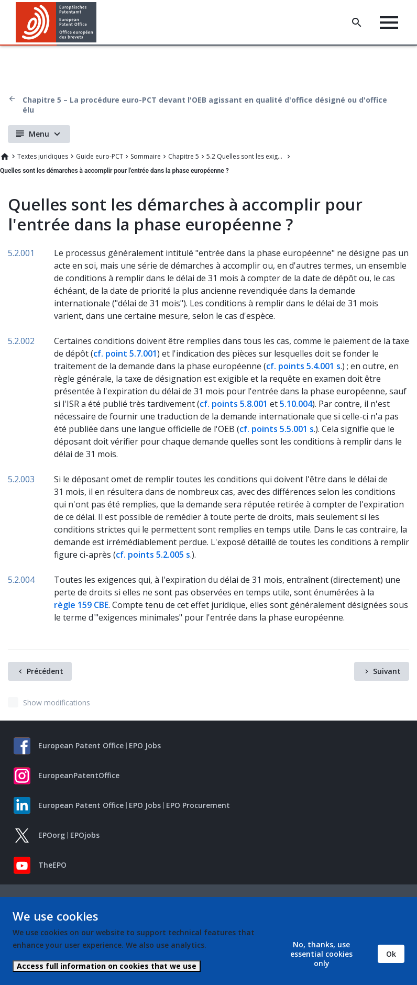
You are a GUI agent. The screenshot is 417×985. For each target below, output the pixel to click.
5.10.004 (296, 404)
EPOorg (51, 835)
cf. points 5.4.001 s (303, 366)
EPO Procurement (198, 805)
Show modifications (56, 702)
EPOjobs (85, 835)
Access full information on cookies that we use (106, 966)
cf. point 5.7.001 (125, 353)
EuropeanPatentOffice (78, 775)
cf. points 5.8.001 (234, 404)
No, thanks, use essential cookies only (321, 953)
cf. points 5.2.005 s (153, 554)
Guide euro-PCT (99, 156)
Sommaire (145, 156)
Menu (39, 134)
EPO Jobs (145, 745)
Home (4, 156)
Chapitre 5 (183, 156)
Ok (391, 954)
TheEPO (52, 865)
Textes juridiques (42, 156)
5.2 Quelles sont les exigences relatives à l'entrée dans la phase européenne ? (245, 156)
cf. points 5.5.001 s (276, 429)
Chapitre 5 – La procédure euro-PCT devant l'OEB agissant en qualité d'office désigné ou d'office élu (205, 105)
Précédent (45, 671)
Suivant (387, 671)
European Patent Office (81, 745)
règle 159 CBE (81, 605)
